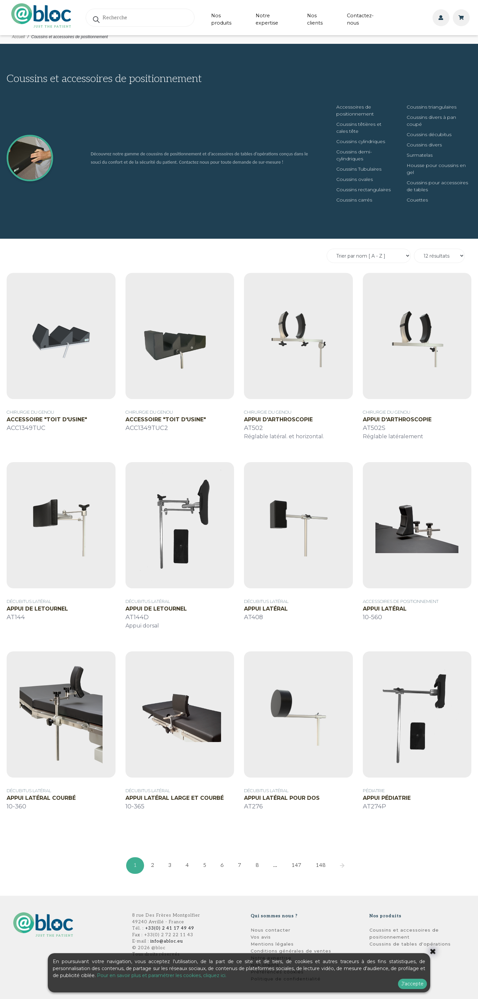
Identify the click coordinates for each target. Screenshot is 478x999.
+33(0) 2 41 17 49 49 (169, 928)
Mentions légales (272, 944)
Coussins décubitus (429, 134)
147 (296, 865)
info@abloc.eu (166, 941)
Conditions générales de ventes (291, 951)
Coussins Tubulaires (358, 169)
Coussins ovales (354, 179)
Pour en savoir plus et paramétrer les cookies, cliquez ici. (161, 975)
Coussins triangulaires (431, 107)
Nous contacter (270, 930)
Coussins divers (424, 145)
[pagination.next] (342, 865)
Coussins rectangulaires (363, 190)
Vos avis (261, 937)
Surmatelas (420, 155)
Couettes (417, 200)
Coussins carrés (354, 200)
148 (321, 865)
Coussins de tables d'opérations (410, 944)
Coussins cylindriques (360, 141)
